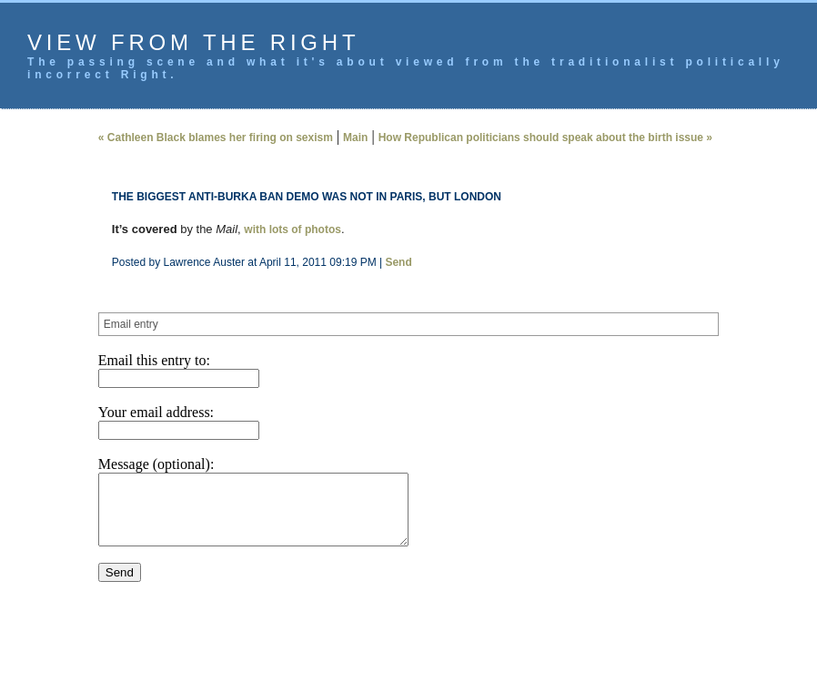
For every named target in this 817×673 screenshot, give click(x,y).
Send (398, 262)
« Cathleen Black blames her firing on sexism (215, 137)
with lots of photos (292, 229)
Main (355, 137)
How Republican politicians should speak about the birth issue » (545, 137)
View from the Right (193, 42)
